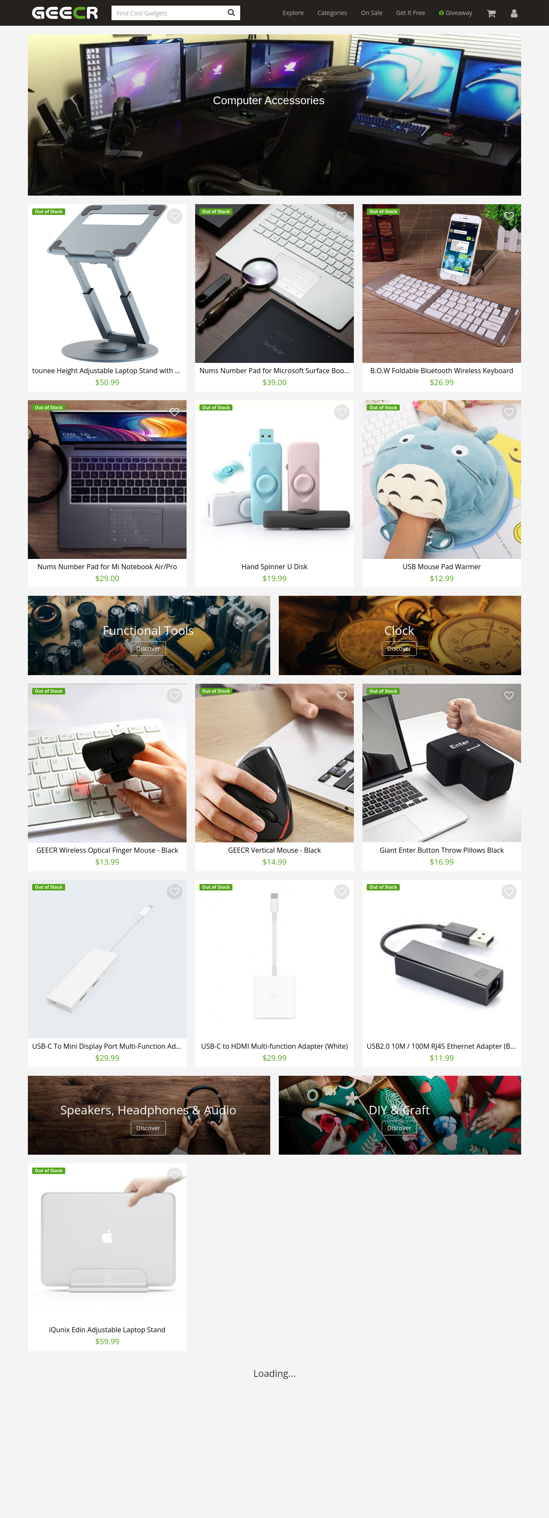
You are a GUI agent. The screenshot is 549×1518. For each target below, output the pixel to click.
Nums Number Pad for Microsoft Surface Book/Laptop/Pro (275, 370)
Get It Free (410, 13)
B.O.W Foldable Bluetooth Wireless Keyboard (441, 370)
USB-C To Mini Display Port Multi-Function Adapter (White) (108, 1046)
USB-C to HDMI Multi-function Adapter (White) (274, 1046)
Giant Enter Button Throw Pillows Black (442, 850)
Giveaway (455, 13)
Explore (293, 13)
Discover (148, 648)
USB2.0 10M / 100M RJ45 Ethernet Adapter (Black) (443, 1046)
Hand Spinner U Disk (274, 566)
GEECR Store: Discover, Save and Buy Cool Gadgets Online (71, 17)
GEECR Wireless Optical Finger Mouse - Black (107, 850)
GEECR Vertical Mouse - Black (274, 850)
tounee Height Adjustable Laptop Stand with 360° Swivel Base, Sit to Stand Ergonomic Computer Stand (108, 370)
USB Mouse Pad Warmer (442, 566)
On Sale (372, 13)
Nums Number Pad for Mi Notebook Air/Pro (107, 566)
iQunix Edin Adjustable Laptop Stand (107, 1329)
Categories (332, 13)
